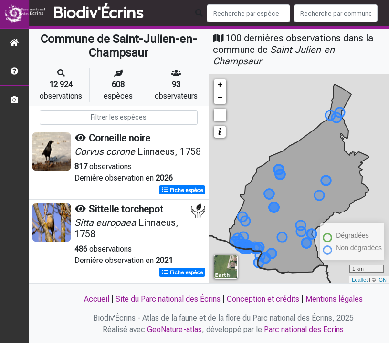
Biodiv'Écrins (98, 13)
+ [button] (220, 85)
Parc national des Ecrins (304, 329)
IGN (382, 279)
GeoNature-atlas (174, 329)
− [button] (220, 97)
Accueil (96, 298)
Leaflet (360, 279)
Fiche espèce (182, 190)
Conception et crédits (263, 298)
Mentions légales (334, 298)
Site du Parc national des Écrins (168, 298)
